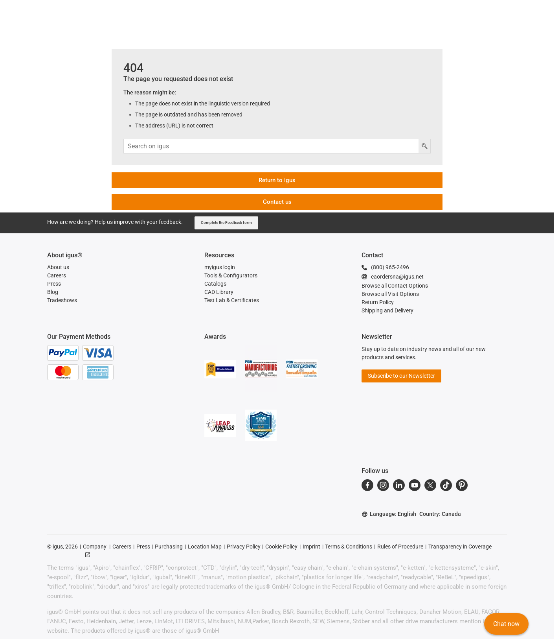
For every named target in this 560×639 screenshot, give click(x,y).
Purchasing (169, 546)
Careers (121, 546)
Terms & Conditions (348, 546)
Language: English (389, 514)
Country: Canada (440, 514)
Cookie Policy (281, 546)
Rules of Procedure (400, 546)
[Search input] (271, 146)
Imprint (311, 546)
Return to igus (277, 180)
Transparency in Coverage (460, 546)
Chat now (506, 625)
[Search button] (424, 146)
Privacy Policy (244, 546)
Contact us (277, 201)
